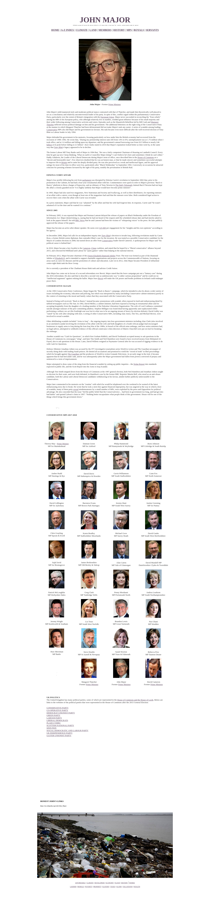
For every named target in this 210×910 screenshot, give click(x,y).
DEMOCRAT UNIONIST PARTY (61, 713)
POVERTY (88, 886)
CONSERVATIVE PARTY (58, 708)
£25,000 (102, 228)
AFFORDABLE (80, 883)
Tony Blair (58, 147)
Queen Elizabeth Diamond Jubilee (101, 255)
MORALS (81, 886)
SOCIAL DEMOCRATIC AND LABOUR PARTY (68, 730)
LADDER (73, 886)
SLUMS (119, 886)
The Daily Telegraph (123, 185)
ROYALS (139, 30)
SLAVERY (105, 886)
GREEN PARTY (53, 715)
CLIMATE (82, 30)
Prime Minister (114, 104)
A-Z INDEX (67, 30)
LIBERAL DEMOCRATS (57, 720)
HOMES (132, 883)
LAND (93, 30)
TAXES (112, 886)
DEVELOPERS (100, 883)
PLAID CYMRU (54, 723)
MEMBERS (105, 30)
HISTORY (119, 30)
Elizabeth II (60, 258)
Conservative (52, 129)
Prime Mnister (63, 443)
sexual (75, 389)
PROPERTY (97, 886)
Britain (64, 162)
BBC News (80, 220)
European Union (107, 117)
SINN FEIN (51, 728)
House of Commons (146, 157)
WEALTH (137, 886)
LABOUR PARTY (54, 718)
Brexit (100, 278)
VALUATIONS (127, 886)
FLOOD (117, 883)
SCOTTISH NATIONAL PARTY (60, 725)
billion (49, 145)
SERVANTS (152, 30)
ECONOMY (110, 883)
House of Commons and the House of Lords (135, 700)
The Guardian (73, 354)
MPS (129, 30)
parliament (87, 180)
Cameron (86, 248)
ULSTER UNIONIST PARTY (59, 735)
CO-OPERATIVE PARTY (57, 710)
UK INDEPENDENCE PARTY (60, 733)
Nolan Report (139, 364)
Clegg (93, 248)
